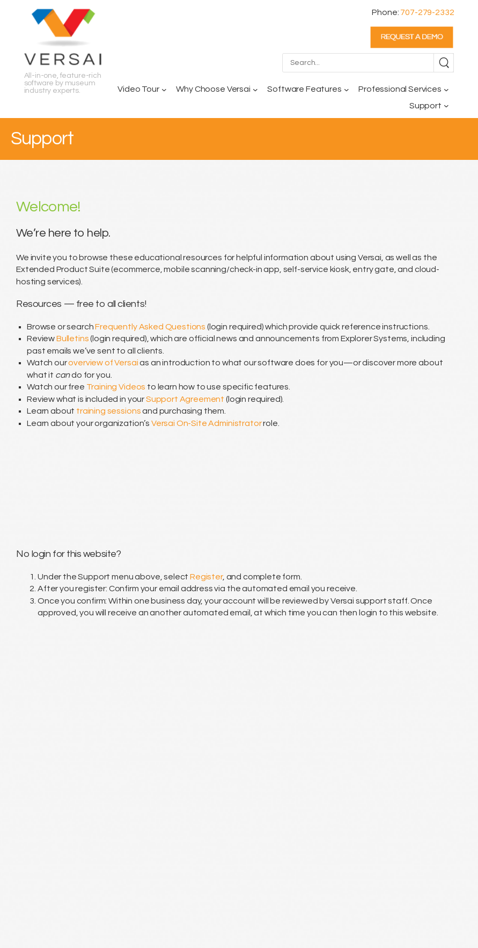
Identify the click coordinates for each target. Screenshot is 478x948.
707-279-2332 (427, 12)
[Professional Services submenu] (446, 89)
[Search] (443, 62)
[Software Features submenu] (346, 89)
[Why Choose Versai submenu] (255, 89)
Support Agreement (185, 399)
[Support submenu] (446, 105)
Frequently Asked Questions (150, 326)
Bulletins (72, 338)
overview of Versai (103, 362)
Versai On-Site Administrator (206, 423)
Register (206, 576)
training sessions (108, 411)
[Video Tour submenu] (164, 89)
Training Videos (116, 387)
